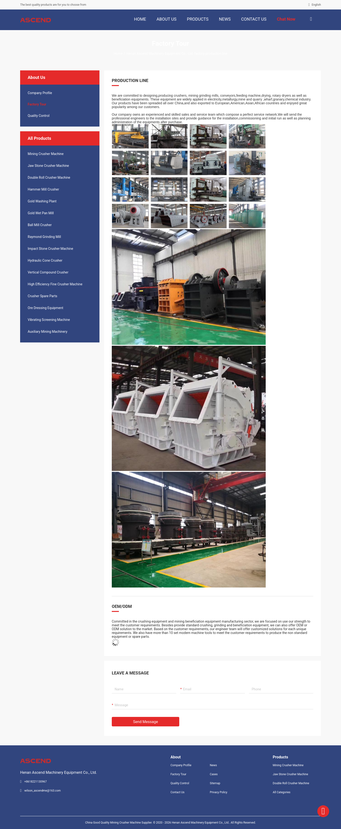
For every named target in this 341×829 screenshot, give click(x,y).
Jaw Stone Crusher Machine (48, 166)
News (213, 765)
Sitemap (215, 783)
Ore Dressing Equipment (45, 308)
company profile (40, 93)
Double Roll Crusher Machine (49, 177)
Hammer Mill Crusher (43, 189)
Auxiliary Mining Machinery (47, 331)
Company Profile (180, 765)
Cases (214, 774)
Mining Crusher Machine (45, 154)
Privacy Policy (218, 792)
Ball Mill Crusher (40, 225)
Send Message (145, 722)
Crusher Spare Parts (42, 296)
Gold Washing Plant (42, 201)
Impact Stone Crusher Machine (50, 249)
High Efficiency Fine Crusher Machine (55, 284)
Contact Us (177, 792)
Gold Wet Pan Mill (41, 213)
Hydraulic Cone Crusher (45, 260)
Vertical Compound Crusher (48, 272)
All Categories (281, 792)
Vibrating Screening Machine (49, 320)
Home (118, 53)
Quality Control (38, 116)
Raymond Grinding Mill (44, 237)
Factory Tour (37, 104)
